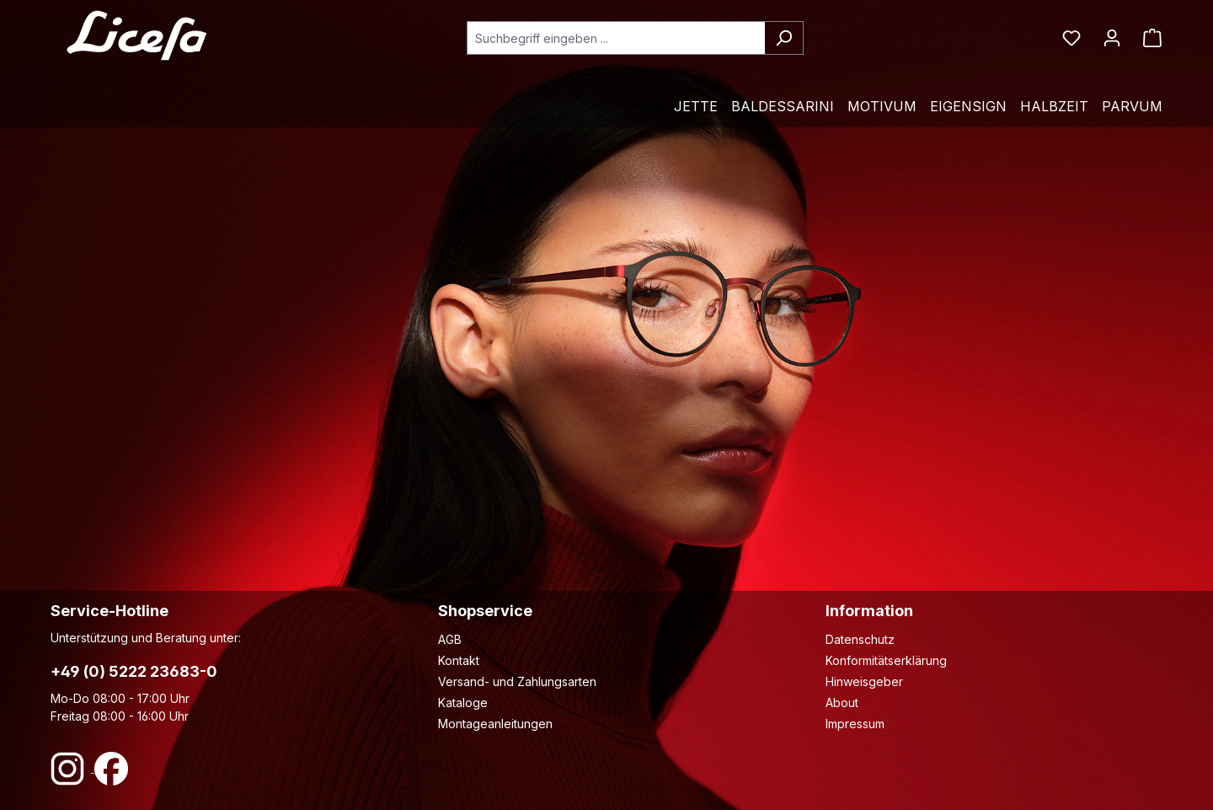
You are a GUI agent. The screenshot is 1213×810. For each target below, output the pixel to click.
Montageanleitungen (495, 723)
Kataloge (463, 702)
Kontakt (458, 660)
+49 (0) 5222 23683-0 (134, 671)
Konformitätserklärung (886, 660)
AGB (450, 639)
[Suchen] (784, 38)
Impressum (855, 723)
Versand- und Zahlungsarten (517, 681)
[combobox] (616, 38)
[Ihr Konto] (1112, 38)
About (842, 702)
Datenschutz (860, 639)
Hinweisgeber (864, 681)
